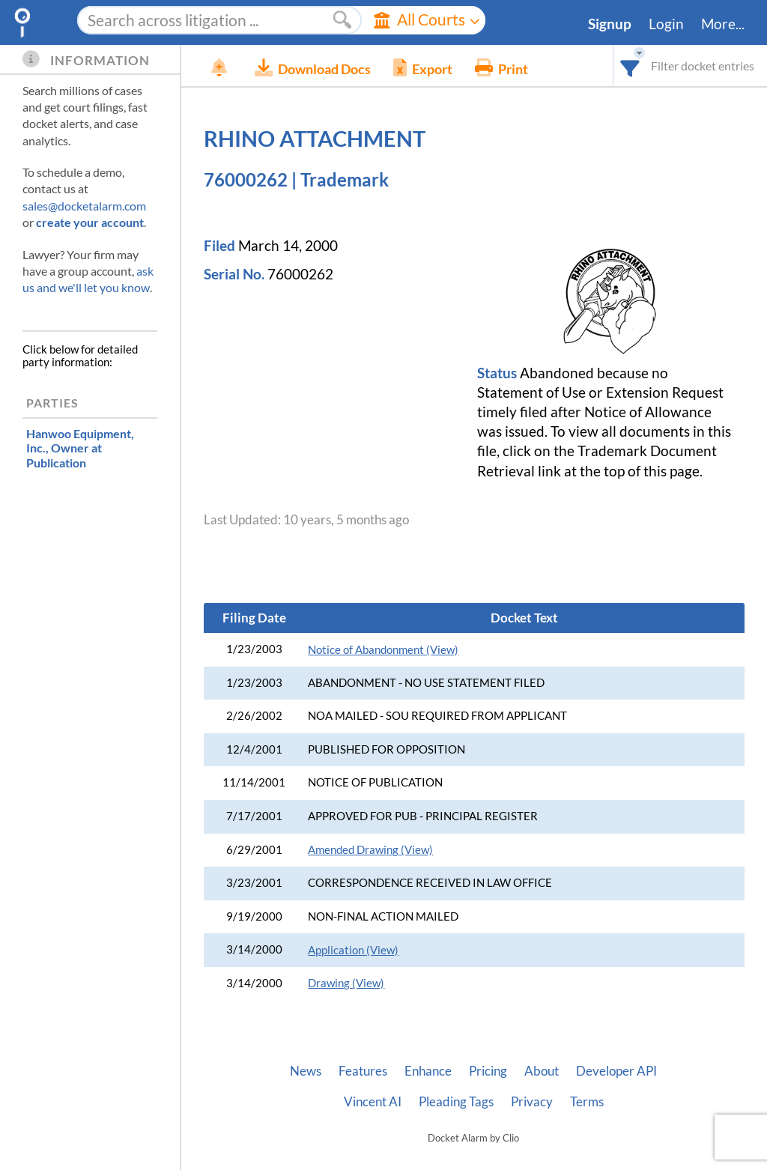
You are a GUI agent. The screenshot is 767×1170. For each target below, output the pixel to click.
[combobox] (630, 65)
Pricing (488, 1071)
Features (363, 1071)
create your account (90, 222)
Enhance (428, 1071)
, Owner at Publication (80, 447)
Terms (587, 1101)
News (305, 1071)
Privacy (532, 1101)
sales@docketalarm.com (84, 205)
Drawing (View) (346, 983)
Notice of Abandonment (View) (383, 649)
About (541, 1071)
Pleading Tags (456, 1101)
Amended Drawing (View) (370, 849)
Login (666, 24)
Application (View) (353, 950)
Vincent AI (372, 1101)
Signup (609, 24)
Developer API (616, 1071)
